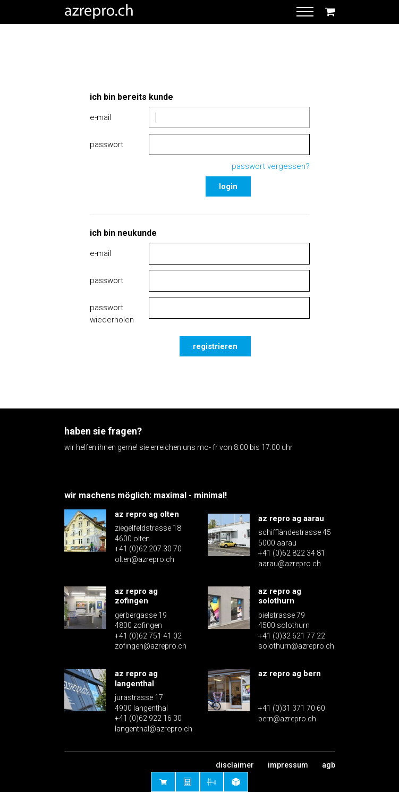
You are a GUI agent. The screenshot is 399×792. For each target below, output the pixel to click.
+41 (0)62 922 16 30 (148, 718)
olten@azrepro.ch (144, 559)
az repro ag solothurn (279, 596)
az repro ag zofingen (136, 596)
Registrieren (215, 346)
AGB (328, 765)
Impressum (288, 765)
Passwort (106, 144)
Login (228, 186)
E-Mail (100, 117)
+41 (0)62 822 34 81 (291, 553)
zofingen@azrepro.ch (150, 646)
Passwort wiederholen (112, 314)
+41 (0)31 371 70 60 (291, 708)
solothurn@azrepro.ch (296, 646)
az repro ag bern (289, 673)
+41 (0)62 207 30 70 (148, 548)
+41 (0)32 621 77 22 (291, 636)
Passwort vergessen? (271, 166)
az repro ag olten (147, 514)
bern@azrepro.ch (287, 718)
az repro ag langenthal (136, 678)
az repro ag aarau (291, 518)
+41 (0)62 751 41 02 (148, 636)
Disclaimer (235, 765)
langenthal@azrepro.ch (153, 729)
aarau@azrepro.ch (289, 563)
